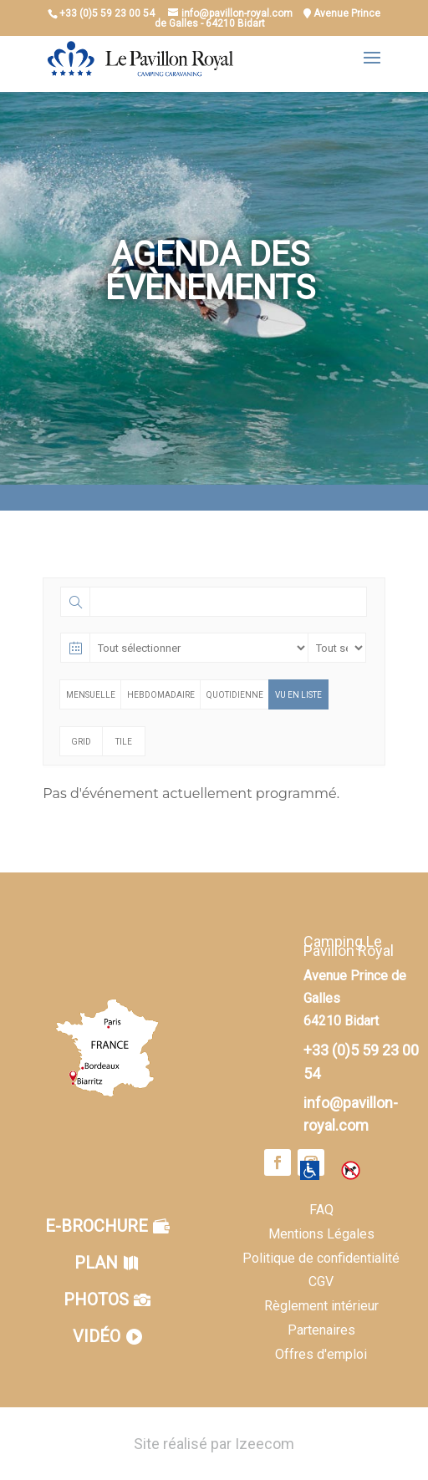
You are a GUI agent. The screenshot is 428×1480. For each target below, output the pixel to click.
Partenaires (321, 1330)
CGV (321, 1281)
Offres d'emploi (321, 1354)
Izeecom (264, 1443)
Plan (96, 1263)
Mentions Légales (321, 1234)
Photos (96, 1299)
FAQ (321, 1210)
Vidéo (96, 1336)
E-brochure (96, 1226)
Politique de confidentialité (321, 1258)
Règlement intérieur (321, 1306)
